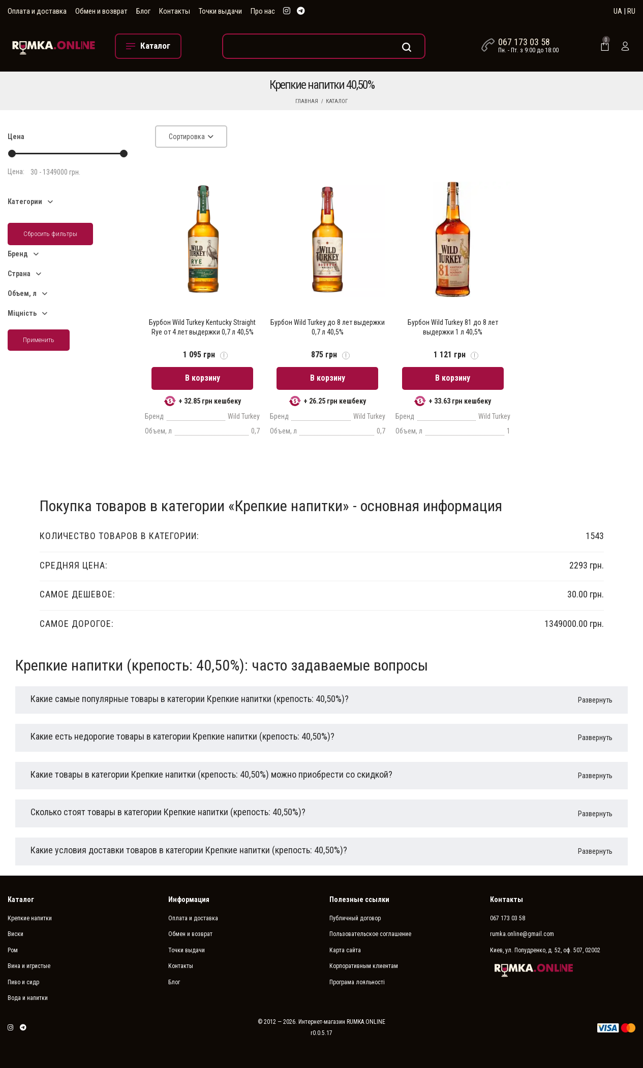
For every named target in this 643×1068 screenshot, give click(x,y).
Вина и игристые (29, 959)
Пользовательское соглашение (370, 927)
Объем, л (22, 293)
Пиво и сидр (23, 976)
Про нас (263, 11)
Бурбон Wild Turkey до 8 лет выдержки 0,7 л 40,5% (327, 327)
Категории (25, 201)
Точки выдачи (220, 11)
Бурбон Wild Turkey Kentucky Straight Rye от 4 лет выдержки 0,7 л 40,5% (202, 327)
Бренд (18, 253)
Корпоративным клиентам (363, 959)
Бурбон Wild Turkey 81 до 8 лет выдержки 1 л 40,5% (453, 327)
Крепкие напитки (30, 912)
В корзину (202, 372)
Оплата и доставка (37, 11)
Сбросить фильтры (50, 234)
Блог (143, 11)
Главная (306, 101)
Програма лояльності (357, 976)
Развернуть (595, 694)
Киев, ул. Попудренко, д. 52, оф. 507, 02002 (545, 944)
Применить (38, 340)
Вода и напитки (28, 991)
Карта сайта (345, 944)
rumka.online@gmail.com (522, 927)
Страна (19, 273)
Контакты (174, 11)
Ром (13, 944)
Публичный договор (355, 912)
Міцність (22, 313)
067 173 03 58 (524, 42)
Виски (15, 927)
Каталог (337, 101)
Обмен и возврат (101, 11)
